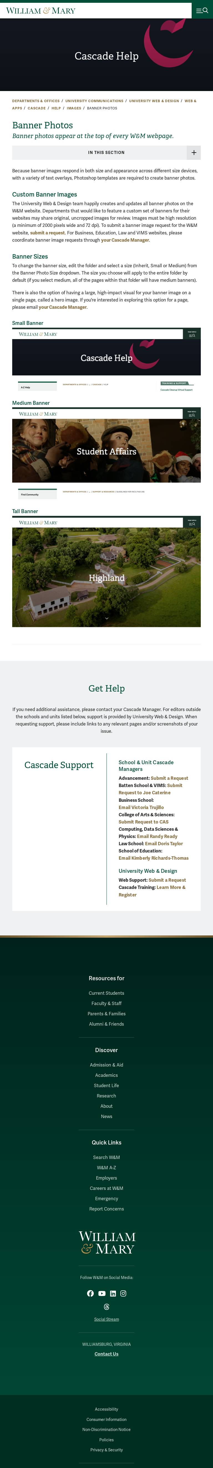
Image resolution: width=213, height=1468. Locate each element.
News (106, 1116)
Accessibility (106, 1409)
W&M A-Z (106, 1168)
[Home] (40, 11)
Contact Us (106, 1354)
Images (74, 108)
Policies (106, 1440)
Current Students (106, 993)
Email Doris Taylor (164, 844)
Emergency (106, 1199)
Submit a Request (169, 778)
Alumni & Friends (106, 1024)
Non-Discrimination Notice (106, 1429)
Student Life (106, 1086)
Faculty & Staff (106, 1003)
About (106, 1106)
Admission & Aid (106, 1065)
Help (56, 108)
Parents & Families (107, 1014)
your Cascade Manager (125, 240)
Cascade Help (106, 56)
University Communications (94, 101)
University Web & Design (154, 101)
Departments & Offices (36, 101)
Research (106, 1096)
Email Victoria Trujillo (141, 807)
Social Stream (106, 1319)
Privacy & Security (106, 1450)
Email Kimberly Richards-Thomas (154, 858)
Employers (106, 1178)
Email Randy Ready (157, 836)
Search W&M (106, 1157)
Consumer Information (106, 1419)
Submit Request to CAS (144, 822)
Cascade (37, 108)
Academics (106, 1075)
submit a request (47, 233)
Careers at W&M (106, 1188)
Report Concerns (106, 1209)
